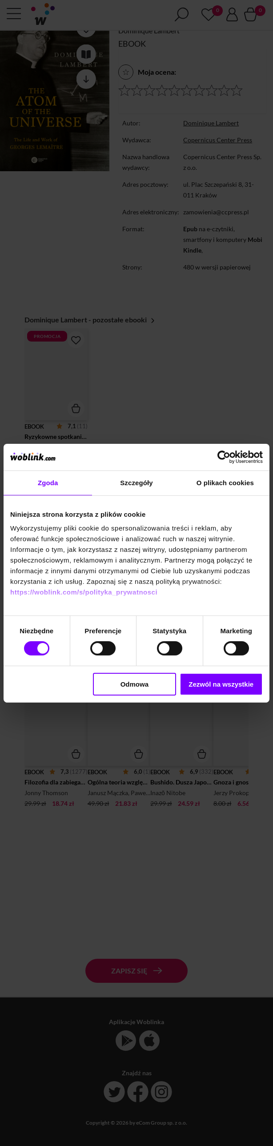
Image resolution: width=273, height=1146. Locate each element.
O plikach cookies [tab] (225, 482)
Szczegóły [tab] (136, 482)
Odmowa (134, 684)
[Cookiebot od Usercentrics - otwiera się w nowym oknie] (224, 456)
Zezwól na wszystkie (221, 684)
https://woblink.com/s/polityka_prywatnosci (83, 592)
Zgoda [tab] (48, 482)
